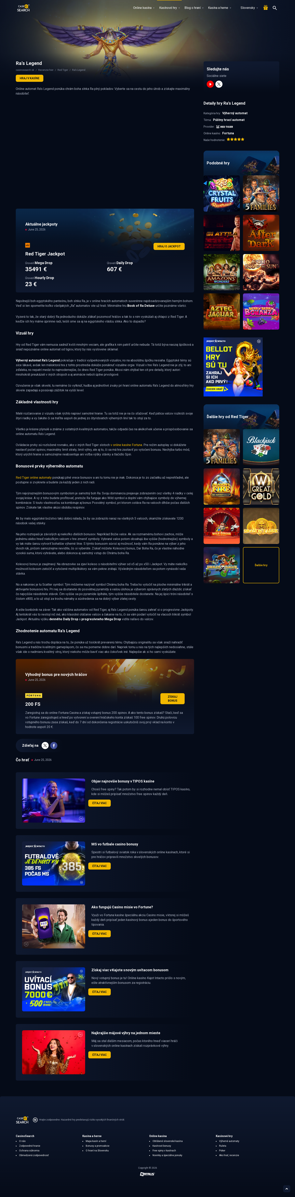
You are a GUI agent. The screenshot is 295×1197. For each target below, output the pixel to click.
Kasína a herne (219, 8)
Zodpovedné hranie (29, 1145)
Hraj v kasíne (29, 78)
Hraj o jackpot (169, 246)
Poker (222, 1150)
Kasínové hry (169, 8)
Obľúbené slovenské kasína (168, 1141)
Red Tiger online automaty (34, 477)
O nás (22, 1141)
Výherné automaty (229, 1141)
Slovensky (247, 8)
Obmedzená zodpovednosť (34, 1155)
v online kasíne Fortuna (126, 445)
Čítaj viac (99, 803)
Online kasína (143, 8)
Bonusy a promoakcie (97, 1145)
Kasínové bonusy (162, 1145)
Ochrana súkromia (29, 1150)
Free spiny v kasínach (164, 1150)
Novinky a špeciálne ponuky (167, 1155)
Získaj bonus (172, 698)
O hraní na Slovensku (97, 1150)
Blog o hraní (193, 8)
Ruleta (222, 1145)
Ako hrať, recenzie (229, 1155)
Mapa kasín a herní (96, 1141)
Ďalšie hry (261, 565)
